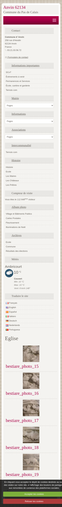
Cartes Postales (13, 218)
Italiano (11, 316)
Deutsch (11, 320)
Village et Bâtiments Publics (19, 214)
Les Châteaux (12, 180)
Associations (19, 129)
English (11, 307)
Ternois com (11, 90)
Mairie (15, 98)
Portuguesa (13, 329)
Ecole (8, 171)
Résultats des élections (17, 251)
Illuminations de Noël (15, 227)
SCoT (8, 72)
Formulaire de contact (16, 57)
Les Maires (11, 176)
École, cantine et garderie (18, 85)
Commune (11, 246)
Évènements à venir (15, 76)
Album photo (19, 207)
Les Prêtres (11, 185)
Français (11, 303)
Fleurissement (12, 222)
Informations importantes (26, 65)
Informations (19, 114)
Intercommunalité (21, 145)
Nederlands (13, 325)
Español (11, 312)
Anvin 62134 (14, 7)
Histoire (16, 160)
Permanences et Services (18, 81)
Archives (16, 235)
